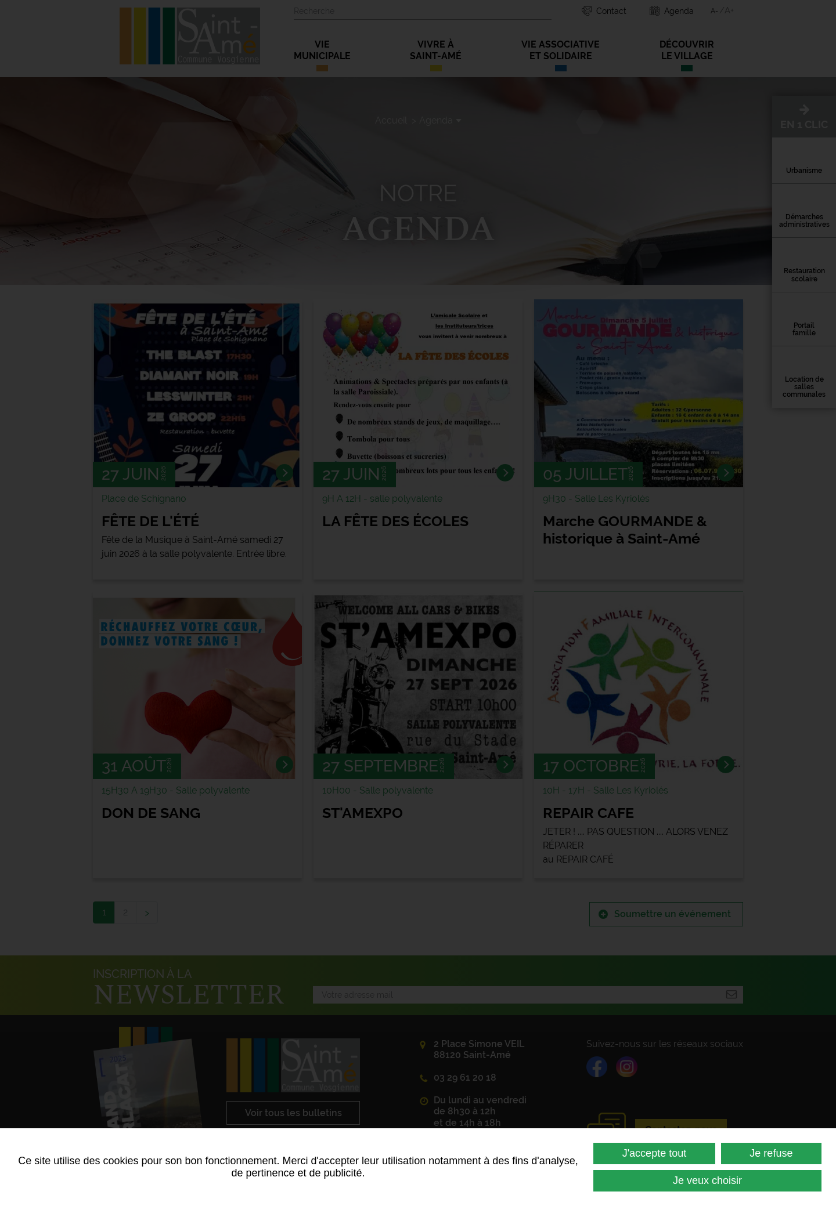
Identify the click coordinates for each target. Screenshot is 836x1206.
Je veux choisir (707, 1180)
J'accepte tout (654, 1153)
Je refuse (770, 1153)
